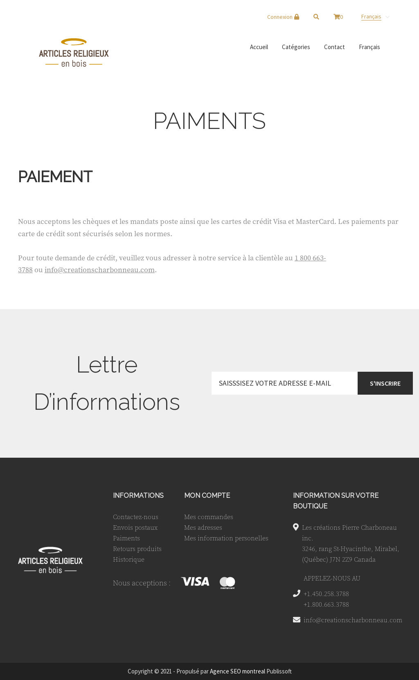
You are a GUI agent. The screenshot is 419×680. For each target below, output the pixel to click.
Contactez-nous (135, 516)
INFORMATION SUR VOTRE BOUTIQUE (335, 501)
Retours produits (137, 548)
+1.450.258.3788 (326, 593)
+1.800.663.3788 (326, 604)
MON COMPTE (207, 495)
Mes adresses (203, 527)
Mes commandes (208, 516)
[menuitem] (375, 16)
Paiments (126, 537)
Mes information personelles (226, 537)
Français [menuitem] (371, 16)
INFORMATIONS (138, 495)
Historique (128, 559)
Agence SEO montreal (237, 671)
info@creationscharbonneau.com (100, 269)
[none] (375, 16)
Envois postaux (135, 527)
